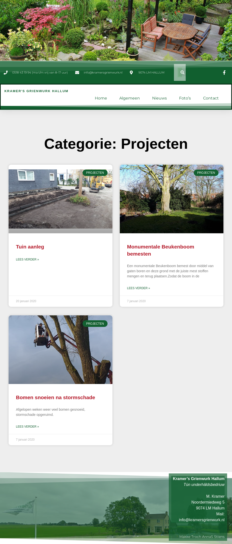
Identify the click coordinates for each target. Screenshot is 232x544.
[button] (182, 72)
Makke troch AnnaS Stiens (202, 536)
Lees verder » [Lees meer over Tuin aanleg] (27, 259)
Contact (211, 98)
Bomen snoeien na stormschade (55, 397)
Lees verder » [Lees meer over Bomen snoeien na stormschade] (27, 426)
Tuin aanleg (30, 246)
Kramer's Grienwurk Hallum (36, 91)
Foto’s (185, 98)
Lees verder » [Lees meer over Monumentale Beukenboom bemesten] (138, 288)
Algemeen (129, 98)
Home (101, 98)
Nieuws (159, 98)
